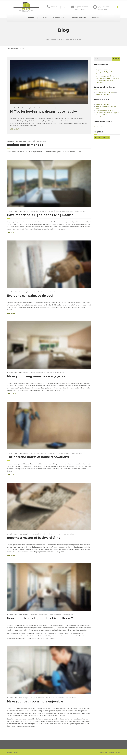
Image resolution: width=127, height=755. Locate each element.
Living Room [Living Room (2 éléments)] (97, 137)
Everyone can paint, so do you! (30, 295)
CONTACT (96, 18)
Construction (37, 108)
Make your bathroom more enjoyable (35, 701)
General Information (48, 108)
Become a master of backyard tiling (34, 538)
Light (51, 615)
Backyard (53, 534)
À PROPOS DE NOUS (78, 18)
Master (60, 534)
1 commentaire (41, 141)
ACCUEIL (31, 18)
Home (51, 292)
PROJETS (43, 18)
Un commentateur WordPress (105, 92)
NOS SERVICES (58, 18)
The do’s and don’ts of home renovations (38, 457)
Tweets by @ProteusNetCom (102, 127)
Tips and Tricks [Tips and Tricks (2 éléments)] (105, 137)
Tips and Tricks (49, 211)
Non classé (31, 141)
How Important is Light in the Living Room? (40, 215)
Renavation (39, 372)
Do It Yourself (35, 292)
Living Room (59, 211)
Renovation (66, 453)
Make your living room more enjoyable (36, 376)
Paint (55, 292)
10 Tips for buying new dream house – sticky (43, 111)
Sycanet (15, 752)
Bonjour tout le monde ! (25, 145)
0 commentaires (61, 108)
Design (42, 211)
